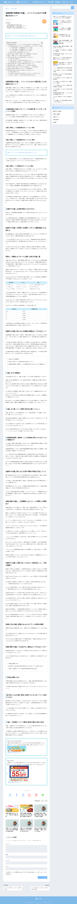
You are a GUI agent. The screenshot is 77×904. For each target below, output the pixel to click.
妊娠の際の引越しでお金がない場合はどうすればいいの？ (21, 70)
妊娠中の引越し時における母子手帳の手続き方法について (21, 63)
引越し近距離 (50, 1)
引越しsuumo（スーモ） (67, 1)
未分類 (54, 122)
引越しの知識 (44, 801)
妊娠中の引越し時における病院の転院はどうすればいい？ (21, 57)
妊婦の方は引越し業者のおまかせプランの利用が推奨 (20, 68)
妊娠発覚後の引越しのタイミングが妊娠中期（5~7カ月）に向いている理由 (26, 46)
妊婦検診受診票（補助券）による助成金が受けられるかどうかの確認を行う (26, 61)
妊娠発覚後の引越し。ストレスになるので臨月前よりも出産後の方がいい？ (25, 44)
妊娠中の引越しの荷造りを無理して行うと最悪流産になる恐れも (22, 53)
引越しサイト (56, 116)
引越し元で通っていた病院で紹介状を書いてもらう (21, 60)
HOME (38, 899)
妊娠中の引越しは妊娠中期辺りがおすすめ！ (19, 52)
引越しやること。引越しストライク (16, 2)
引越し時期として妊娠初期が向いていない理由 (22, 47)
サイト (7, 866)
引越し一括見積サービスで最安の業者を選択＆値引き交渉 (22, 74)
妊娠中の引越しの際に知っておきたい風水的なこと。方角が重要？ (23, 66)
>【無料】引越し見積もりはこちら (26, 748)
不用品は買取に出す (14, 71)
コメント (8, 844)
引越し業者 (55, 119)
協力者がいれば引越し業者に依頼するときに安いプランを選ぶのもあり (25, 73)
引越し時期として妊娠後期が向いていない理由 (22, 49)
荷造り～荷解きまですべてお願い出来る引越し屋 (19, 55)
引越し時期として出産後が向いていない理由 (21, 50)
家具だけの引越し (57, 111)
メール (8, 860)
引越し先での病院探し (15, 58)
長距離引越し (58, 1)
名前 (7, 854)
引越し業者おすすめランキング (39, 1)
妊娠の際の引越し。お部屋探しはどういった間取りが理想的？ (22, 65)
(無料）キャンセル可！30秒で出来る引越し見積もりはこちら (22, 36)
